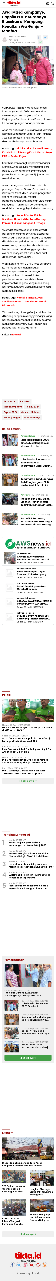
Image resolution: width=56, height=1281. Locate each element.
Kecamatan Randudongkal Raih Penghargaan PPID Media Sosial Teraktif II (36, 482)
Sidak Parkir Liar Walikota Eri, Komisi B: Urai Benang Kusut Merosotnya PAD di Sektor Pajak (27, 152)
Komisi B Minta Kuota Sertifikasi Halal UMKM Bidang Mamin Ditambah (24, 301)
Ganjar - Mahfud (30, 412)
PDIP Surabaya (32, 417)
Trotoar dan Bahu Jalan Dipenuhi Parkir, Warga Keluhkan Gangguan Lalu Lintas (35, 503)
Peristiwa (13, 40)
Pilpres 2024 (10, 412)
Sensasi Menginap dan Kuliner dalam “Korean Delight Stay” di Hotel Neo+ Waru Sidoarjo (29, 855)
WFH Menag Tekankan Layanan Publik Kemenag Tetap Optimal (29, 876)
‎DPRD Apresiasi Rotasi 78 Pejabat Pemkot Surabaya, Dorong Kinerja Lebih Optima (25, 761)
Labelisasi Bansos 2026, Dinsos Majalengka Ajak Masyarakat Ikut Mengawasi (34, 444)
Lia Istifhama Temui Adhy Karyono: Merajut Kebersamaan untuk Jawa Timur (31, 865)
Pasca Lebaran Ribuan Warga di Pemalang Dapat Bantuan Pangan (11, 1221)
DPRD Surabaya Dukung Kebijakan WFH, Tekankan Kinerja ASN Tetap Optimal (23, 772)
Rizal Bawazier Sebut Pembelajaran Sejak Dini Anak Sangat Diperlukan (27, 750)
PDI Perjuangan (12, 417)
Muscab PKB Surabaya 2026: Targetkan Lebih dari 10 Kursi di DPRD (27, 729)
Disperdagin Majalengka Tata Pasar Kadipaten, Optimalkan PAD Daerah (22, 1164)
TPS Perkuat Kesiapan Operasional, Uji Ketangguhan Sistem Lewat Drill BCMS (14, 1189)
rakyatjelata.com (25, 583)
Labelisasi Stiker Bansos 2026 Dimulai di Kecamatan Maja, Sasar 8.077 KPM (35, 464)
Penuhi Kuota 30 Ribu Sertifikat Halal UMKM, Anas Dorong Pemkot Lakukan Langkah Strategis (24, 219)
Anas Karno (10, 401)
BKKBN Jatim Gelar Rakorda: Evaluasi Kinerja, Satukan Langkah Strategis (36, 1046)
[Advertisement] (28, 657)
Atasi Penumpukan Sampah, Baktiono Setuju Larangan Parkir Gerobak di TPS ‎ (26, 739)
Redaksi (22, 36)
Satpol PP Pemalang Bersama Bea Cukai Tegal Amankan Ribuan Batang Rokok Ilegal (36, 523)
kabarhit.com (24, 554)
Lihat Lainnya (28, 780)
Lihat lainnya (28, 1057)
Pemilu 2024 (32, 406)
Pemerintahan (28, 435)
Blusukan (25, 401)
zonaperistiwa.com (26, 568)
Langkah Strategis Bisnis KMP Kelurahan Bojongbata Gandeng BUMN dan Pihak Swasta (41, 1192)
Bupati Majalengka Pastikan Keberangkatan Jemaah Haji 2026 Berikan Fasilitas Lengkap (27, 844)
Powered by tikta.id (28, 1273)
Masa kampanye (13, 406)
